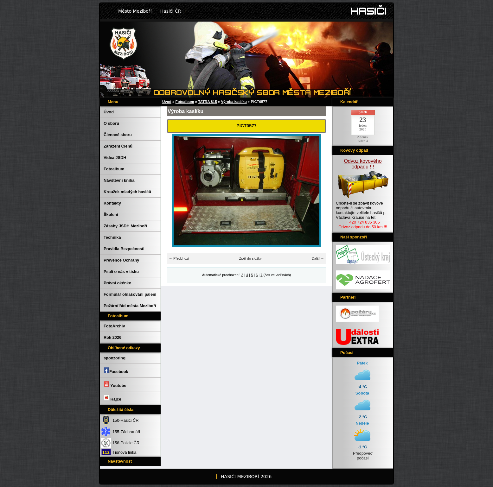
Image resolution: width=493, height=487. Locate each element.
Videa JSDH (115, 157)
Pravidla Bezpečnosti (124, 248)
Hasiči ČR (170, 11)
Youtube (115, 384)
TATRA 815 (207, 102)
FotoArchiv (114, 326)
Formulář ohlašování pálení (130, 294)
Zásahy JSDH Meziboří (125, 226)
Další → (318, 258)
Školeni (111, 214)
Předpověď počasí (363, 455)
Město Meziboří (135, 11)
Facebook (116, 370)
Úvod (109, 112)
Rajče (112, 398)
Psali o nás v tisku (121, 271)
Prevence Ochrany (121, 260)
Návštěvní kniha (119, 180)
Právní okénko (117, 283)
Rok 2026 (112, 337)
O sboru (111, 123)
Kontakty (112, 203)
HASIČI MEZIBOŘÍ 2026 (246, 476)
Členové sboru (118, 134)
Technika (112, 237)
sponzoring (114, 358)
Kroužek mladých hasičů (127, 191)
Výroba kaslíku (233, 102)
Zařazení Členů (118, 146)
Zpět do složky (250, 258)
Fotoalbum (114, 169)
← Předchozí (179, 258)
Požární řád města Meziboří (130, 305)
